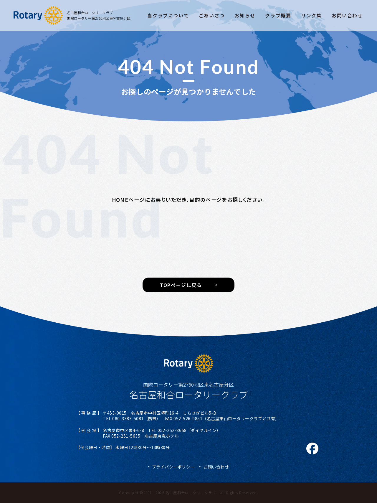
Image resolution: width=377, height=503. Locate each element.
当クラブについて (168, 15)
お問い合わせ (347, 15)
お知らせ (244, 15)
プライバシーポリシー (173, 467)
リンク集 (311, 15)
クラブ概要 (278, 15)
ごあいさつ (212, 15)
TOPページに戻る (181, 284)
